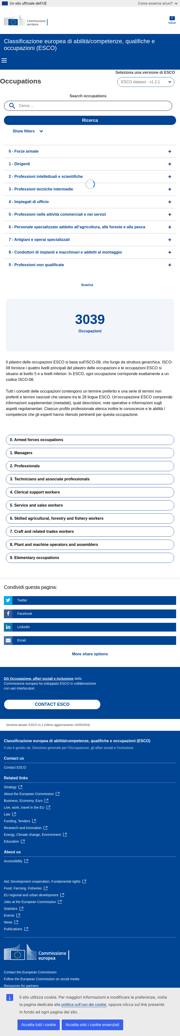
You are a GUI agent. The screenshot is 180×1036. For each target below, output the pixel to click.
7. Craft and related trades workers (42, 531)
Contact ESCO (15, 767)
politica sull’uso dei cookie (83, 1005)
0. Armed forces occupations (36, 440)
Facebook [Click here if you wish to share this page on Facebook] (24, 614)
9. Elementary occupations (34, 558)
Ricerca (90, 120)
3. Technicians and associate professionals (50, 479)
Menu (4, 60)
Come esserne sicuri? (158, 3)
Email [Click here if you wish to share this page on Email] (21, 640)
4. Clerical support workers (35, 492)
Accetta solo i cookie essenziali (92, 1025)
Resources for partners (21, 986)
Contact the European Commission (30, 972)
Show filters (24, 131)
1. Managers (21, 453)
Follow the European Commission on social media (41, 979)
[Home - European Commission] (27, 20)
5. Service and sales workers (36, 505)
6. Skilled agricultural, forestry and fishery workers (56, 518)
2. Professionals (25, 466)
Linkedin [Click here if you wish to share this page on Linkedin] (23, 627)
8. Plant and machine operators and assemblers (54, 545)
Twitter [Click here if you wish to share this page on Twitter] (22, 600)
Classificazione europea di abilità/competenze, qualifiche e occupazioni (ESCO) (77, 741)
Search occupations (87, 96)
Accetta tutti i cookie (38, 1025)
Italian (172, 20)
